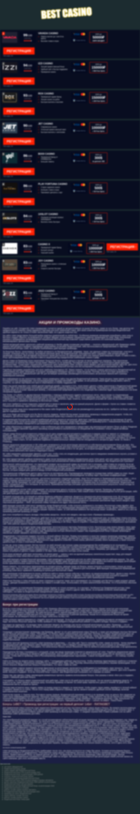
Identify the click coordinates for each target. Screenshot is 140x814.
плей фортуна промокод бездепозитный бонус (21, 778)
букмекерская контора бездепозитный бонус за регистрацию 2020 (29, 786)
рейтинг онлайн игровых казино (16, 797)
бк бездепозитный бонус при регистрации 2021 (22, 792)
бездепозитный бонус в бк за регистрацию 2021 (22, 772)
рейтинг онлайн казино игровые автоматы (20, 790)
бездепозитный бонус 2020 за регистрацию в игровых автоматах (28, 780)
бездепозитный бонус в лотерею (16, 788)
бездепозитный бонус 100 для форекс (18, 784)
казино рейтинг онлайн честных (16, 795)
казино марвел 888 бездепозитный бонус (19, 771)
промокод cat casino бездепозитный (17, 794)
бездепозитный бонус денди (15, 769)
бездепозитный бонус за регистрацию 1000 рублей (23, 774)
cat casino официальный (13, 767)
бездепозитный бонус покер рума (17, 799)
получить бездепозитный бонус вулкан (18, 776)
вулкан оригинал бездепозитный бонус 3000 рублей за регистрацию (30, 782)
